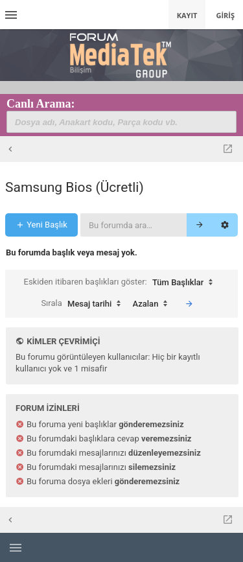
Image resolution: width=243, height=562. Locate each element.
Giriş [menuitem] (225, 15)
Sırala (84, 304)
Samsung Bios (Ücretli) (74, 187)
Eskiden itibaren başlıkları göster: (122, 282)
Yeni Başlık (41, 224)
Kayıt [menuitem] (187, 15)
